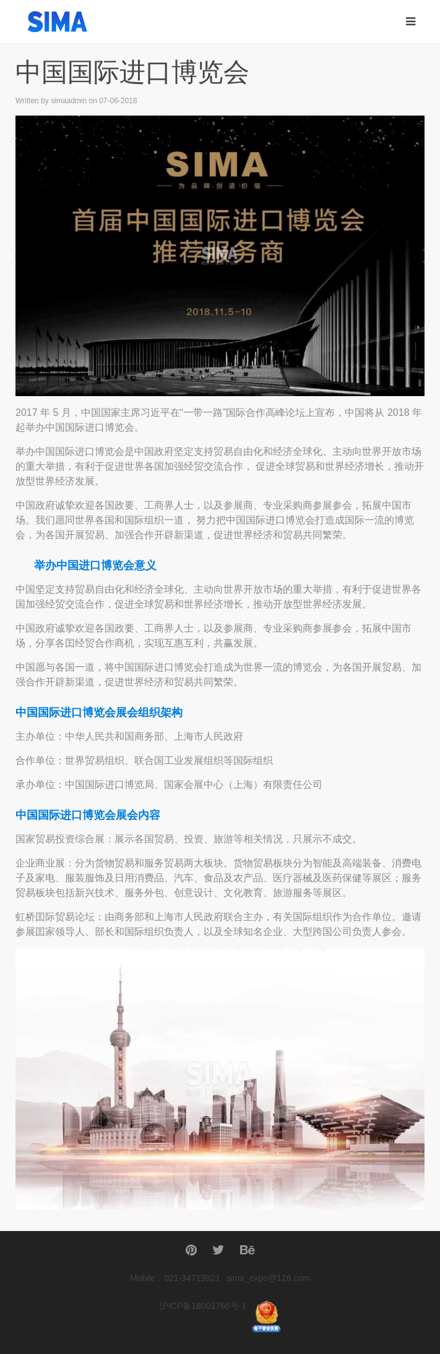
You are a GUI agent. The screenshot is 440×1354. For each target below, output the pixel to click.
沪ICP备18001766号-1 (203, 1306)
